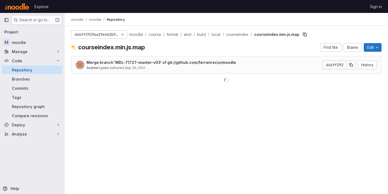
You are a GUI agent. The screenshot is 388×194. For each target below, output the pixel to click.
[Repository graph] (32, 106)
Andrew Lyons (97, 68)
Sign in (376, 6)
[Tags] (32, 97)
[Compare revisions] (32, 115)
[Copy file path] (304, 34)
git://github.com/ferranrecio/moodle (201, 62)
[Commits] (32, 88)
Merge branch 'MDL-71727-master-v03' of (161, 62)
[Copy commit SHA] (351, 65)
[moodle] (32, 42)
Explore (41, 6)
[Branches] (32, 79)
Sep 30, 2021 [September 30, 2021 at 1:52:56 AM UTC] (135, 68)
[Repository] (32, 69)
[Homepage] (16, 6)
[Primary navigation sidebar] (6, 20)
